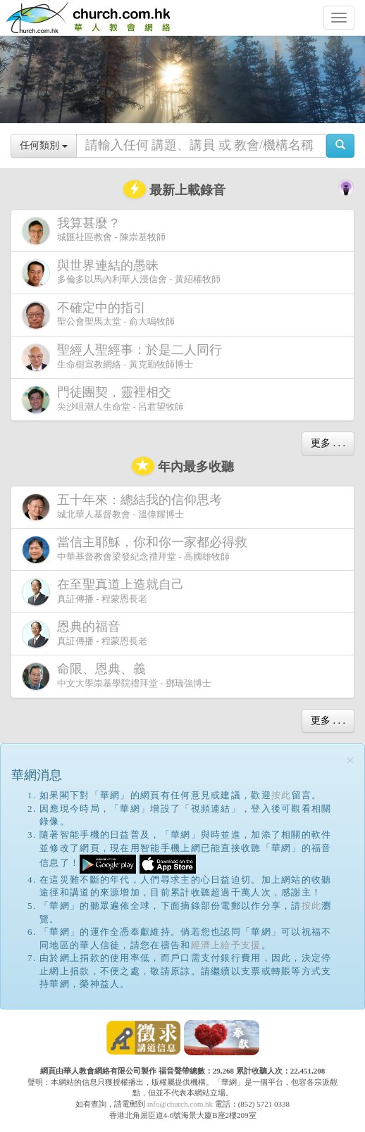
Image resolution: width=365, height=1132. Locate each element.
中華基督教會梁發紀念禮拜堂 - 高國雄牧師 (137, 549)
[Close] (350, 760)
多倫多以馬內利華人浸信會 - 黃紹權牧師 (121, 272)
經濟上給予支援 (226, 945)
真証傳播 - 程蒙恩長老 (106, 591)
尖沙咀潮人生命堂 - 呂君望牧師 (103, 399)
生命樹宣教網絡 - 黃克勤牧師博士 (125, 357)
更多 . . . (328, 443)
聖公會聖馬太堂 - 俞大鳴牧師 (98, 315)
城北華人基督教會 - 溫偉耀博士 (125, 507)
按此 (281, 795)
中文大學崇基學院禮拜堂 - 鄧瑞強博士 (116, 676)
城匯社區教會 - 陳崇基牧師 (94, 230)
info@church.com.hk (180, 1104)
